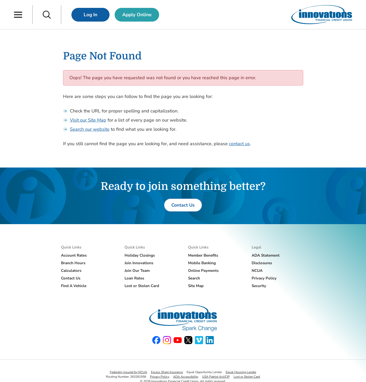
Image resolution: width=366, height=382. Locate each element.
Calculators (71, 270)
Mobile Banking (202, 262)
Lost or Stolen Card (142, 285)
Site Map (196, 285)
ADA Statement (266, 255)
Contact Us (70, 278)
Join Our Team (137, 270)
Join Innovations (139, 262)
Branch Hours (73, 262)
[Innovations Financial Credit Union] (321, 14)
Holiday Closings (140, 255)
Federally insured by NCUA (128, 372)
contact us (239, 144)
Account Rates (74, 255)
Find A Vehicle (73, 285)
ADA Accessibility (185, 377)
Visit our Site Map (88, 120)
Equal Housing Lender (241, 372)
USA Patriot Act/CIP (216, 377)
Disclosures (262, 262)
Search (194, 278)
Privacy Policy (264, 278)
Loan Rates (134, 278)
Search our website (90, 129)
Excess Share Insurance (167, 372)
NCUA (257, 270)
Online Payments (203, 270)
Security (259, 285)
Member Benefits (203, 255)
